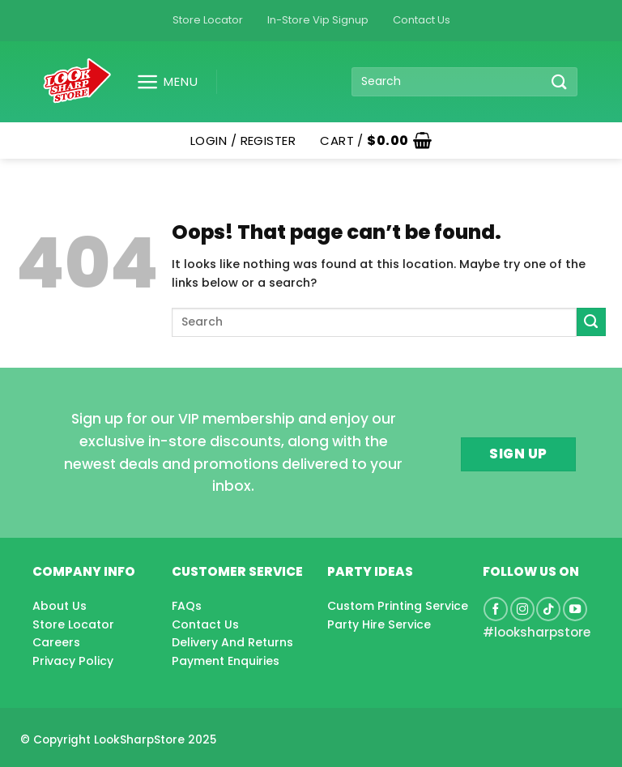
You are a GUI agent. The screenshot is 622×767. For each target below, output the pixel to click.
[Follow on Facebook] (496, 609)
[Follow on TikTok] (548, 609)
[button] (161, 82)
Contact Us (421, 20)
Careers (56, 642)
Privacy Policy (72, 661)
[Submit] (559, 81)
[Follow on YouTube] (575, 609)
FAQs (187, 606)
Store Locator (208, 20)
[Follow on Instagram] (522, 609)
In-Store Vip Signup (318, 20)
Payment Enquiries (225, 661)
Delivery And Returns (232, 642)
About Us (59, 606)
